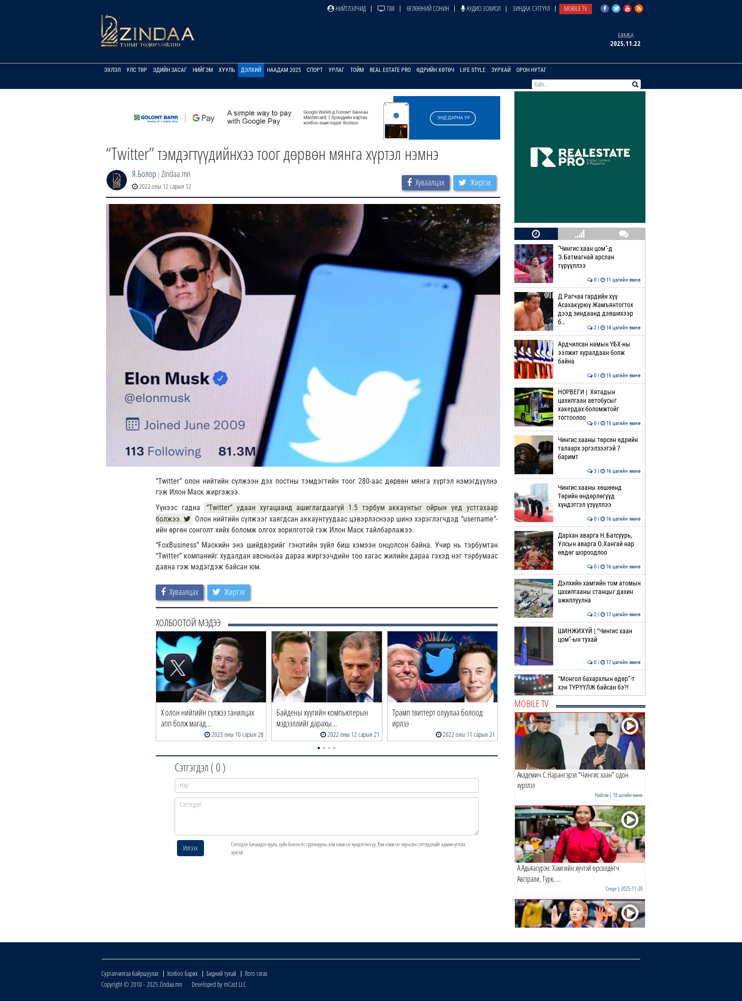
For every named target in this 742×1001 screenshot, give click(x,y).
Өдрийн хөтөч (435, 70)
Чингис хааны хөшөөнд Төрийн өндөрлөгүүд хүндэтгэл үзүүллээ (577, 496)
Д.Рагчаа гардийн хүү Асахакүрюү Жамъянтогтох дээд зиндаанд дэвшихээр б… (577, 309)
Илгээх (190, 847)
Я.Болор (144, 173)
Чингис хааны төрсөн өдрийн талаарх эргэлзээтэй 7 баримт (577, 448)
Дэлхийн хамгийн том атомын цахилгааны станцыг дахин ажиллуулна (577, 592)
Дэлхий (251, 70)
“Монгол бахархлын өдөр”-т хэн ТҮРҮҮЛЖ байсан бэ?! (577, 682)
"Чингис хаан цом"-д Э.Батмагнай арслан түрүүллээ (577, 257)
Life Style (473, 70)
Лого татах (256, 973)
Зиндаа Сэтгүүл (531, 8)
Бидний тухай (221, 973)
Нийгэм (203, 70)
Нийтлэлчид (346, 8)
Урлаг (336, 70)
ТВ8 (386, 8)
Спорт (315, 70)
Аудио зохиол (481, 8)
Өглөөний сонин (427, 8)
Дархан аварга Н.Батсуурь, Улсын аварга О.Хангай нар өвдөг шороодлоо (577, 544)
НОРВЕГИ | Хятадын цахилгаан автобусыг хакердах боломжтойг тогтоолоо (577, 405)
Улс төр (136, 70)
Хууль (227, 70)
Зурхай (501, 70)
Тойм (357, 70)
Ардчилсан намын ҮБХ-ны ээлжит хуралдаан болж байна (577, 353)
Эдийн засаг (170, 70)
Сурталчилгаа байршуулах (130, 973)
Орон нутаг (531, 70)
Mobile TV (575, 8)
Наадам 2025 (284, 70)
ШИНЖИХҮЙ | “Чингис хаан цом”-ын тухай (577, 635)
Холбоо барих (182, 973)
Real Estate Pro (390, 70)
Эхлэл (112, 70)
